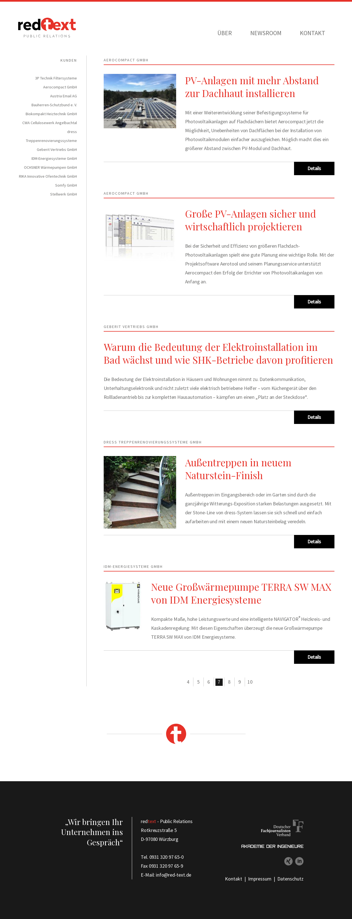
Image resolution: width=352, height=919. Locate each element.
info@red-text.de (173, 875)
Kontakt (233, 878)
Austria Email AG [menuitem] (63, 95)
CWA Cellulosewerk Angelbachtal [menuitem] (49, 122)
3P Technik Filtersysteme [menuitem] (56, 78)
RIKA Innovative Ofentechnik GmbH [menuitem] (48, 176)
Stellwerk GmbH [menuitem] (63, 194)
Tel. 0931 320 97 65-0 (162, 857)
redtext (47, 28)
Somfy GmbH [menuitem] (66, 185)
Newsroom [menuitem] (265, 33)
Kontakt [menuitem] (312, 33)
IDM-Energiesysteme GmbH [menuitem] (54, 158)
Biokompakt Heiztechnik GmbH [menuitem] (51, 113)
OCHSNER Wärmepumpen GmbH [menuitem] (50, 167)
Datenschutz (290, 878)
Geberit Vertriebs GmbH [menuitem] (57, 149)
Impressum (259, 878)
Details (314, 168)
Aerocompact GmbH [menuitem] (60, 87)
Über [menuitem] (224, 33)
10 (250, 682)
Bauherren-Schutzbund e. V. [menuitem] (54, 104)
